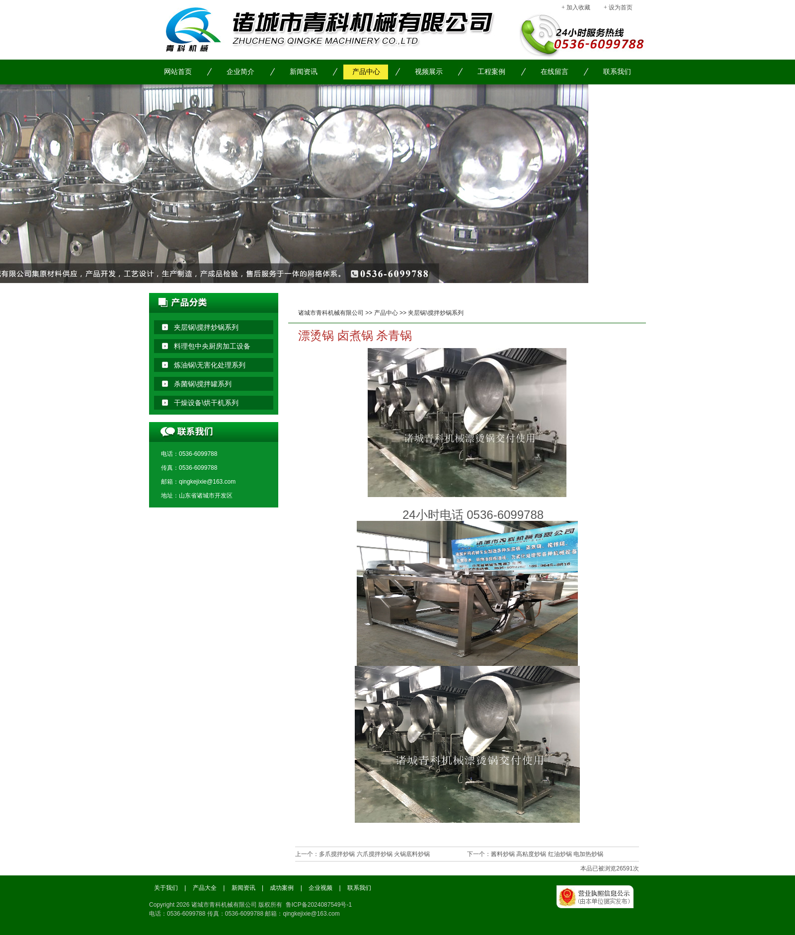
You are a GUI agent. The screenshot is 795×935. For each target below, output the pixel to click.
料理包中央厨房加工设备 (212, 346)
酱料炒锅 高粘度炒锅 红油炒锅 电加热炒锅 (547, 854)
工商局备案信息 (601, 907)
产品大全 (205, 887)
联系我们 (617, 71)
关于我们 (166, 887)
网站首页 (178, 71)
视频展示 (429, 71)
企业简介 (240, 71)
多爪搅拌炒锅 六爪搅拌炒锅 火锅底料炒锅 (374, 854)
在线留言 (554, 71)
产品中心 (366, 71)
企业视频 (320, 887)
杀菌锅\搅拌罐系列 (203, 384)
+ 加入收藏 (575, 7)
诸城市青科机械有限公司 (331, 312)
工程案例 (491, 71)
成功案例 (282, 887)
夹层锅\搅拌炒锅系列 (435, 312)
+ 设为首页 (618, 7)
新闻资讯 (304, 71)
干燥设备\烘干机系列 (206, 403)
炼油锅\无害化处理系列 (209, 365)
